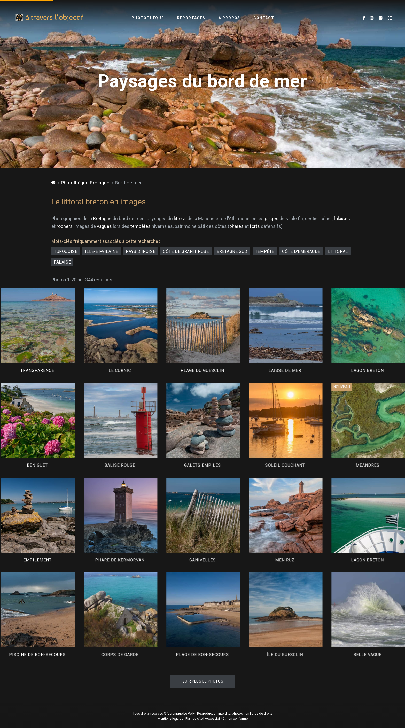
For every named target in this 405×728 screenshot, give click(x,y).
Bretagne (102, 218)
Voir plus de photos (202, 681)
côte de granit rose (186, 251)
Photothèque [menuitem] (147, 18)
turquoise (65, 251)
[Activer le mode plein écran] (390, 18)
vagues (104, 226)
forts (255, 226)
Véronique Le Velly (181, 713)
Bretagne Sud (232, 251)
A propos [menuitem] (229, 18)
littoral (180, 218)
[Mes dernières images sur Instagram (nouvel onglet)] (372, 18)
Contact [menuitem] (263, 18)
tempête (264, 251)
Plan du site (193, 719)
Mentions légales (170, 719)
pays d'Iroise (140, 251)
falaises (342, 218)
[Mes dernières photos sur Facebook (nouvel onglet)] (364, 18)
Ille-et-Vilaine (101, 251)
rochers (65, 226)
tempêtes (140, 226)
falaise (62, 262)
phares (236, 226)
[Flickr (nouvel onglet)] (381, 18)
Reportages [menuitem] (191, 18)
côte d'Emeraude (301, 251)
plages (271, 218)
